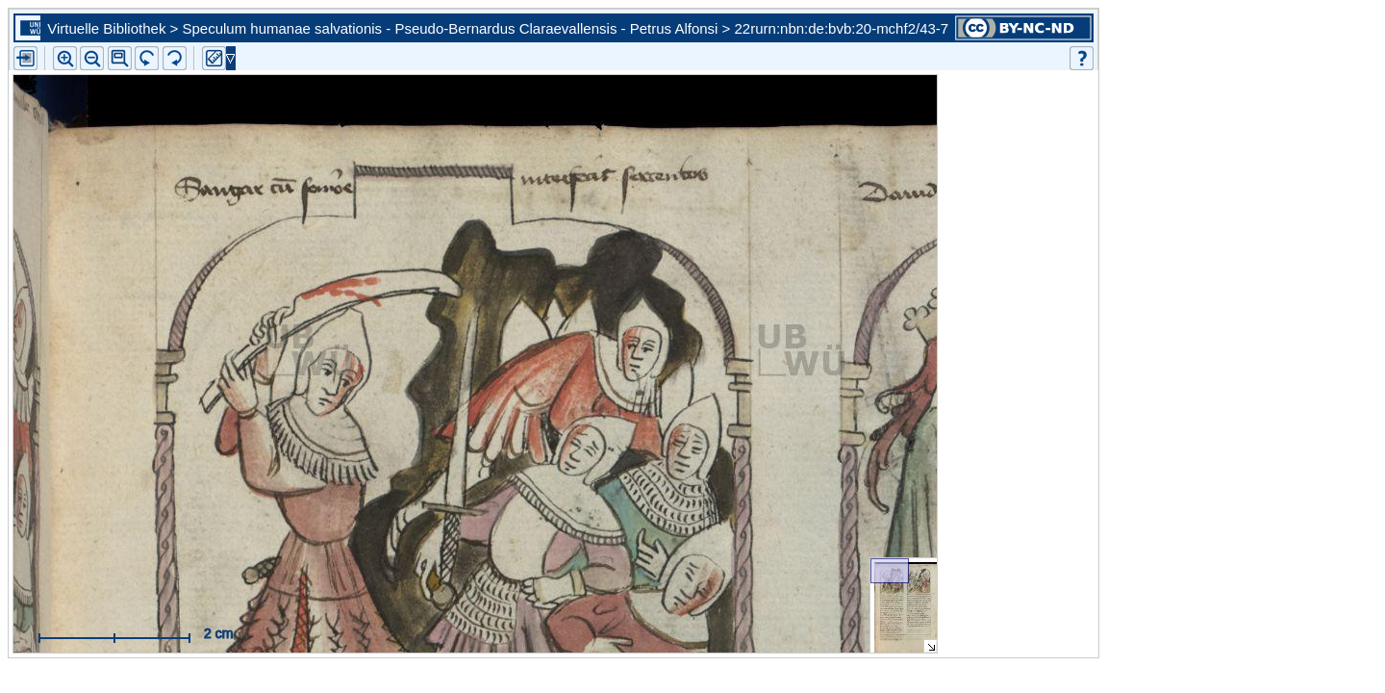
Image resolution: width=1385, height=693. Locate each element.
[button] (120, 58)
